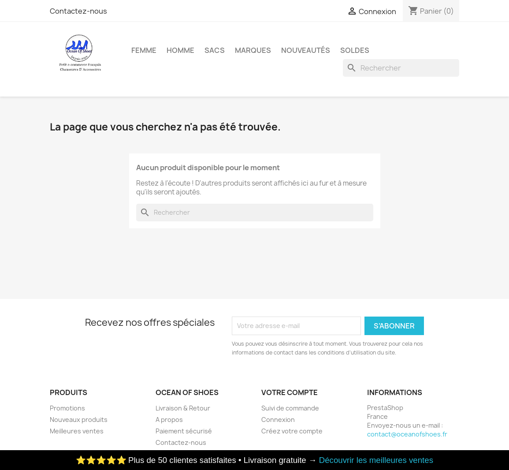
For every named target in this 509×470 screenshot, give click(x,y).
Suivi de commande (290, 408)
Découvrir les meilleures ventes (376, 460)
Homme (180, 50)
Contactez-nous (78, 11)
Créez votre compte (292, 431)
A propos (169, 419)
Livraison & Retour (183, 408)
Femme (143, 50)
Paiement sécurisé (184, 431)
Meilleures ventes (77, 431)
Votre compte (289, 392)
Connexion (278, 419)
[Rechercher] (401, 68)
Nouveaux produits (79, 419)
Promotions (67, 408)
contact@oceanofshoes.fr (407, 434)
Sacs (214, 50)
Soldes (354, 50)
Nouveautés (305, 50)
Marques (253, 50)
